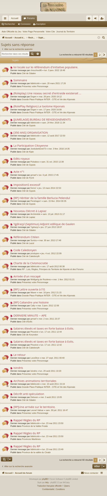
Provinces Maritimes (31, 439)
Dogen (33, 96)
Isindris (18, 368)
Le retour (19, 355)
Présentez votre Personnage (35, 86)
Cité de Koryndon (30, 335)
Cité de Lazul (28, 243)
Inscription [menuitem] (103, 19)
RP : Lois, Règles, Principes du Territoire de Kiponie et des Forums (53, 269)
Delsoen (34, 397)
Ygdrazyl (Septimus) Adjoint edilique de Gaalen (44, 224)
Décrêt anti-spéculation (28, 394)
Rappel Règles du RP (26, 420)
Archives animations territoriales (34, 381)
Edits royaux (21, 158)
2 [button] (100, 54)
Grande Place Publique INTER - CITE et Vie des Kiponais (48, 99)
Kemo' (33, 188)
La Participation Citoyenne (30, 145)
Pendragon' (35, 201)
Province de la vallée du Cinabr (36, 452)
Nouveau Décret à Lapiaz (29, 211)
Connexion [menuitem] (96, 19)
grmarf (33, 175)
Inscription (41, 24)
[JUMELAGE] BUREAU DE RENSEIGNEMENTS (42, 119)
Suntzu (33, 240)
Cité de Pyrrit (28, 178)
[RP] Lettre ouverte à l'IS (29, 289)
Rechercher (9, 24)
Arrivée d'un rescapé (27, 276)
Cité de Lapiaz (28, 217)
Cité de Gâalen (29, 73)
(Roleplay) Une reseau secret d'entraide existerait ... (47, 93)
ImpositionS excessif (26, 184)
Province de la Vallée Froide (35, 426)
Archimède (35, 214)
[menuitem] (89, 18)
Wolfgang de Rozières (40, 279)
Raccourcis (6, 19)
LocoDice (34, 358)
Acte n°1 (19, 171)
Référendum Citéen (26, 237)
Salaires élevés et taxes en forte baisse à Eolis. (43, 328)
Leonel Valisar (37, 410)
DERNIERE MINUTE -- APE (30, 315)
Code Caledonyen (25, 250)
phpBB (45, 479)
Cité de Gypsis (29, 125)
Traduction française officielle (49, 486)
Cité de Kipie (28, 152)
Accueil (14, 18)
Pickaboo (34, 162)
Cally (32, 305)
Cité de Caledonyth (31, 256)
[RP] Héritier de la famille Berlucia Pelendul (41, 198)
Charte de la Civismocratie (30, 263)
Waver (33, 292)
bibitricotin (35, 83)
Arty (47, 482)
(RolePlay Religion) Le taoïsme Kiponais (39, 106)
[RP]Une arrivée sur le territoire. (34, 407)
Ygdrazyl (34, 227)
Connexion (26, 24)
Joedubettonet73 (38, 149)
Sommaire (20, 80)
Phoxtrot (34, 332)
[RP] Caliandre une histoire (31, 302)
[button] (104, 55)
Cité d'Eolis (27, 321)
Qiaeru (67, 486)
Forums (31, 18)
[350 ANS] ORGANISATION (30, 132)
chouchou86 (36, 70)
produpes (34, 253)
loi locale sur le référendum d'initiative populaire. (45, 67)
